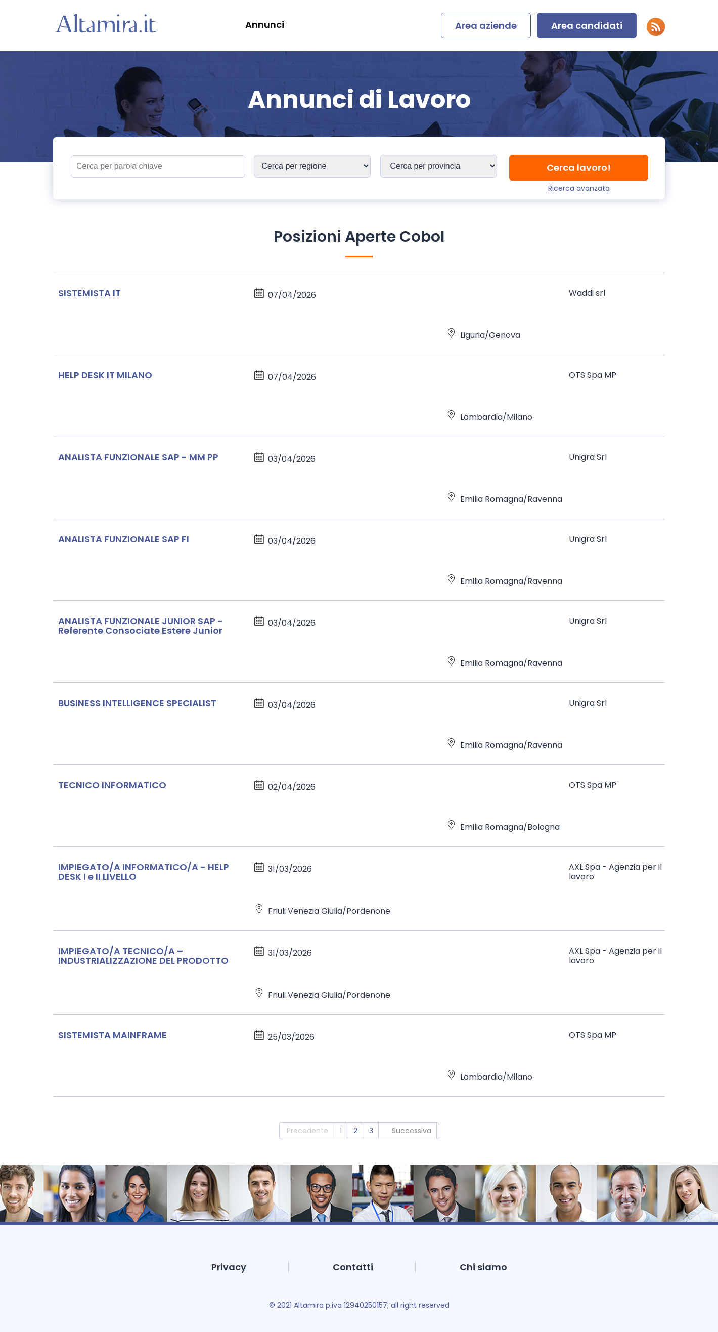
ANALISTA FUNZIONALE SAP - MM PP (138, 457)
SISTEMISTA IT (89, 293)
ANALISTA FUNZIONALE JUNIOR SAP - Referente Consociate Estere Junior (140, 626)
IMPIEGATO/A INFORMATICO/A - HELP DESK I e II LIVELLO (143, 872)
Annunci (264, 24)
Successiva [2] (411, 1131)
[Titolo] (158, 166)
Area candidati (586, 25)
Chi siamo (483, 1267)
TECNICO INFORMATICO (112, 785)
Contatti (353, 1267)
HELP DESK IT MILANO (105, 375)
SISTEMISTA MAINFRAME (112, 1034)
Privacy (228, 1267)
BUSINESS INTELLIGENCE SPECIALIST (137, 703)
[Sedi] (312, 166)
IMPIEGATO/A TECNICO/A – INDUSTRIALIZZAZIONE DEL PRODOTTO (143, 955)
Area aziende (486, 25)
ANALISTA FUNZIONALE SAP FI (123, 539)
